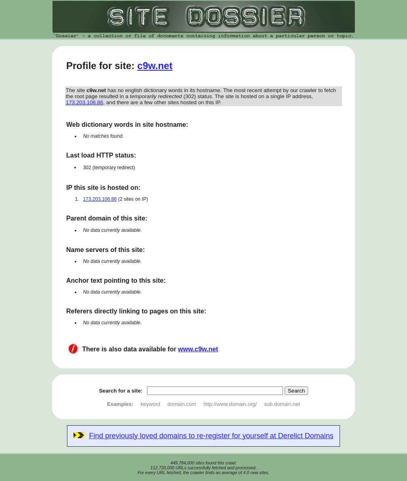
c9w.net (154, 65)
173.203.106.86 (84, 102)
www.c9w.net (198, 349)
